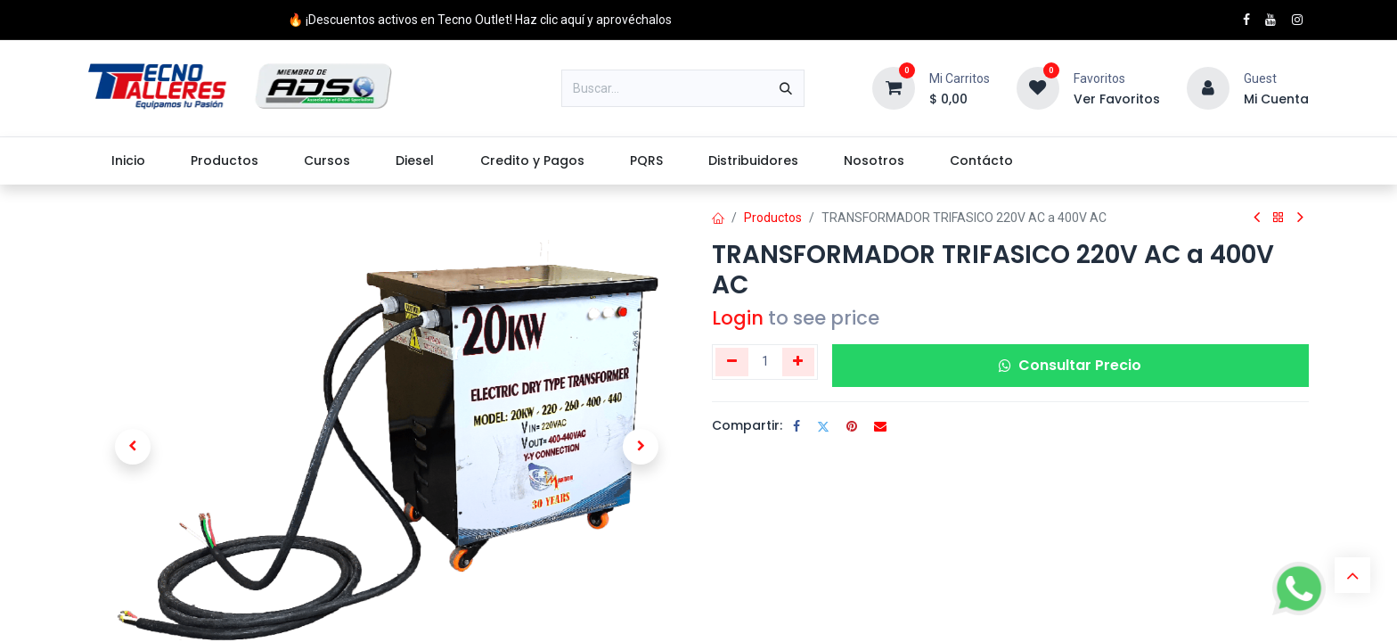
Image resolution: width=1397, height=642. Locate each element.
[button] (132, 447)
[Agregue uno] (798, 362)
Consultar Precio (1070, 365)
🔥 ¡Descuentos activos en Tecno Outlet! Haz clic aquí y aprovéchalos (480, 19)
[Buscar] (786, 88)
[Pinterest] (851, 426)
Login (738, 318)
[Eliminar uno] (731, 362)
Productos (773, 217)
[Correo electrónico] (880, 426)
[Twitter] (823, 426)
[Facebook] (796, 426)
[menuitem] (127, 161)
